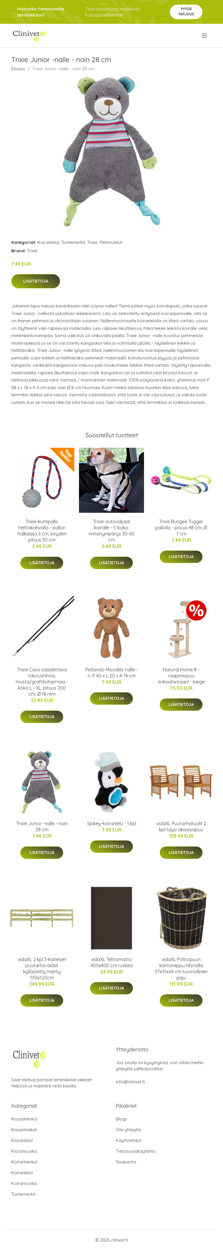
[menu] (205, 35)
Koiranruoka (24, 1183)
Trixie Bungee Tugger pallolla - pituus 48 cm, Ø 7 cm (181, 528)
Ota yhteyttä (128, 1129)
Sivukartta (126, 1162)
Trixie (92, 242)
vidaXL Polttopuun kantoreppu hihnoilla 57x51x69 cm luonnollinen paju (181, 968)
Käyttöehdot (128, 1140)
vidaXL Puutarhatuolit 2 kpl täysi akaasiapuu (181, 826)
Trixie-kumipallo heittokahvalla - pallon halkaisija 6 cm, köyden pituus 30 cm (41, 531)
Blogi (121, 1119)
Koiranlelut (48, 242)
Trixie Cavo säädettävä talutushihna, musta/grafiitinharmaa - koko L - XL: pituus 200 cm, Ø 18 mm (42, 682)
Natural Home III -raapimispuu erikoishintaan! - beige (181, 676)
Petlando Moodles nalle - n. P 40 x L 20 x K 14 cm (111, 673)
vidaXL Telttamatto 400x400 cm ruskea (112, 962)
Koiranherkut (24, 1162)
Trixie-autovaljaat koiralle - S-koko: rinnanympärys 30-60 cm (111, 531)
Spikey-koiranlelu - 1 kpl (111, 823)
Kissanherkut (24, 1119)
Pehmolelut (111, 242)
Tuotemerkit (73, 242)
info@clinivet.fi (130, 1081)
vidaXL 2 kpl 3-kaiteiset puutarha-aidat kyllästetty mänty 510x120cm (42, 968)
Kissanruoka (24, 1151)
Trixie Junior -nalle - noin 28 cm (42, 826)
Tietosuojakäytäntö (136, 1151)
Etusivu (18, 68)
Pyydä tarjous (186, 11)
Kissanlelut (22, 1140)
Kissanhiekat (24, 1129)
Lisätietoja (35, 281)
